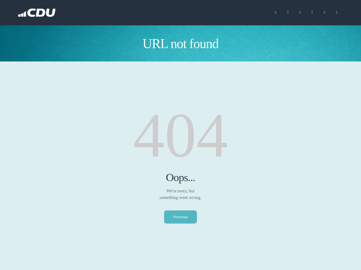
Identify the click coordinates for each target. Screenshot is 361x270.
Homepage (180, 217)
